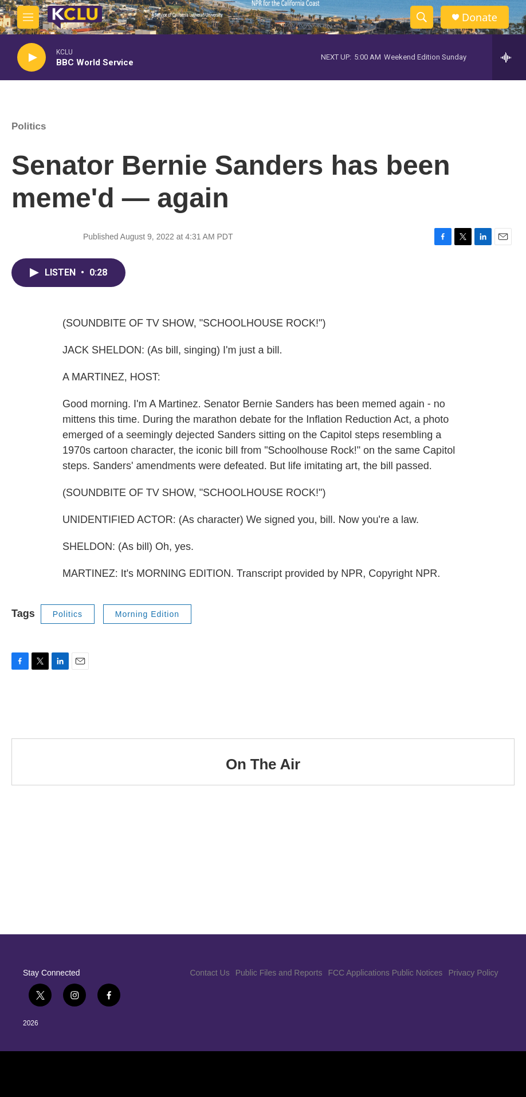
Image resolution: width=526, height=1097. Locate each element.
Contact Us (209, 972)
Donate (479, 17)
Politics (28, 126)
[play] (31, 57)
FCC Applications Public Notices (385, 972)
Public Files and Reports (279, 972)
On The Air (263, 764)
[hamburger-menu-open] (28, 17)
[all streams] (509, 57)
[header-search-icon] (421, 17)
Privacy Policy (473, 972)
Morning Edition (147, 614)
